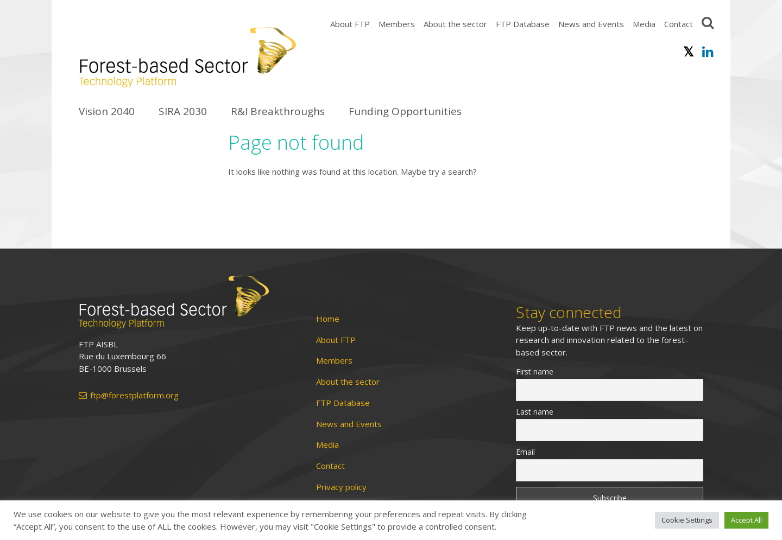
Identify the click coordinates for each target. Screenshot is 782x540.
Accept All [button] (746, 520)
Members (397, 23)
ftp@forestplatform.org (129, 395)
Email (525, 452)
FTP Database (523, 23)
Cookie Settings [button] (686, 520)
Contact (678, 23)
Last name (534, 411)
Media (644, 23)
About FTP (350, 23)
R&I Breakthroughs (278, 111)
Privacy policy (341, 487)
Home (327, 319)
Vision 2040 (107, 111)
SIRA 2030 (183, 111)
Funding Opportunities (405, 111)
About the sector (455, 23)
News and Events (591, 23)
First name (534, 371)
